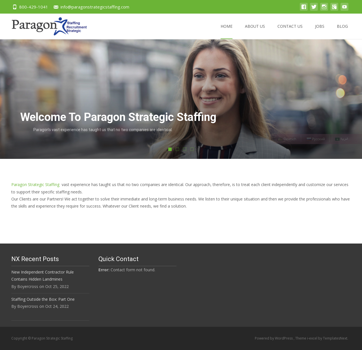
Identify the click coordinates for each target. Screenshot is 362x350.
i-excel (312, 338)
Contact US (290, 31)
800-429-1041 (33, 7)
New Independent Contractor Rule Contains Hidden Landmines (42, 275)
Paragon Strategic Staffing (35, 184)
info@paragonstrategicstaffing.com (95, 7)
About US (255, 31)
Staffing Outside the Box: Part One (43, 299)
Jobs (319, 31)
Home (226, 31)
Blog (342, 31)
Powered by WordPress (274, 338)
